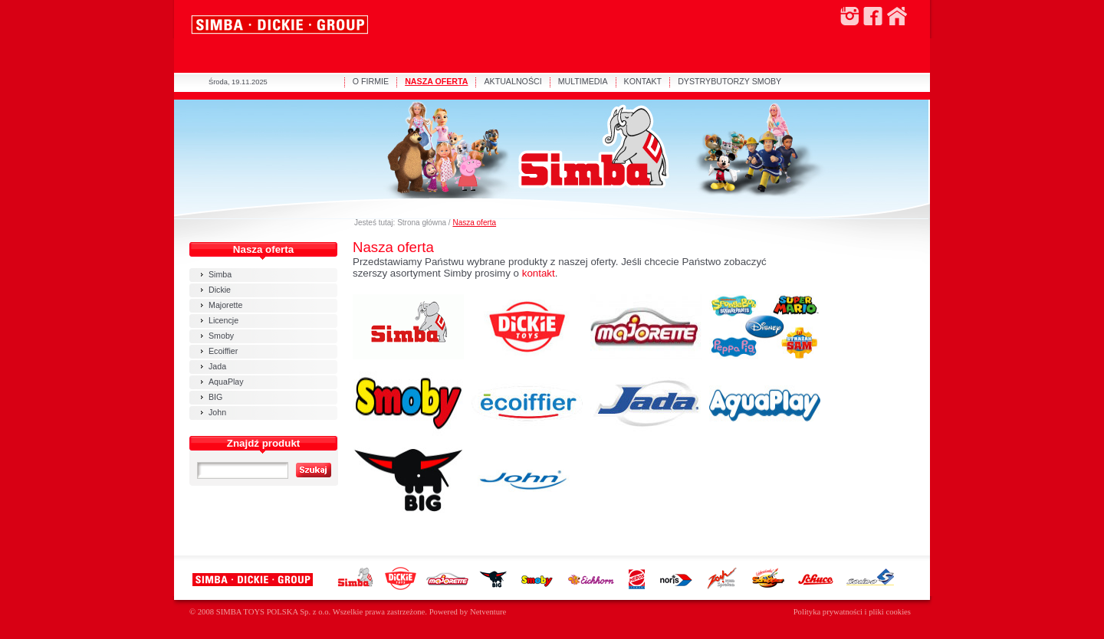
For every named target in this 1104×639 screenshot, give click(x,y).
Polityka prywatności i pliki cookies (852, 612)
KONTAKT (643, 81)
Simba (220, 274)
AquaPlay (226, 381)
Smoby (221, 335)
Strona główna (421, 222)
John (217, 412)
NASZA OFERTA (436, 81)
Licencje (223, 320)
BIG (215, 396)
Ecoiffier (223, 351)
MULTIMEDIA (583, 81)
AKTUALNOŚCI (512, 81)
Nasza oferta (474, 222)
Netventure (488, 612)
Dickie (220, 289)
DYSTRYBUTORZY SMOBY (729, 81)
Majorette (225, 305)
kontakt (538, 273)
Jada (217, 366)
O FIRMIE (371, 81)
